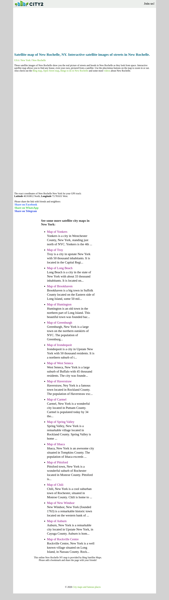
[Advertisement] (84, 29)
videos (107, 70)
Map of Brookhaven (60, 286)
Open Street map (51, 70)
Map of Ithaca (56, 444)
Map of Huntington (59, 304)
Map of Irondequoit (59, 345)
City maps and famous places (87, 587)
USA (16, 60)
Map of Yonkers (57, 231)
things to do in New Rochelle (74, 70)
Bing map (37, 70)
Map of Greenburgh (59, 322)
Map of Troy (55, 250)
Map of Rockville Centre (63, 539)
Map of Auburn (57, 521)
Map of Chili (55, 484)
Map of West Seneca (60, 363)
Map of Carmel (56, 399)
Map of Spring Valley (60, 422)
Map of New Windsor (61, 503)
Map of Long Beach (60, 268)
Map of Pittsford (57, 462)
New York (25, 60)
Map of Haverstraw (59, 381)
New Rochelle (39, 60)
